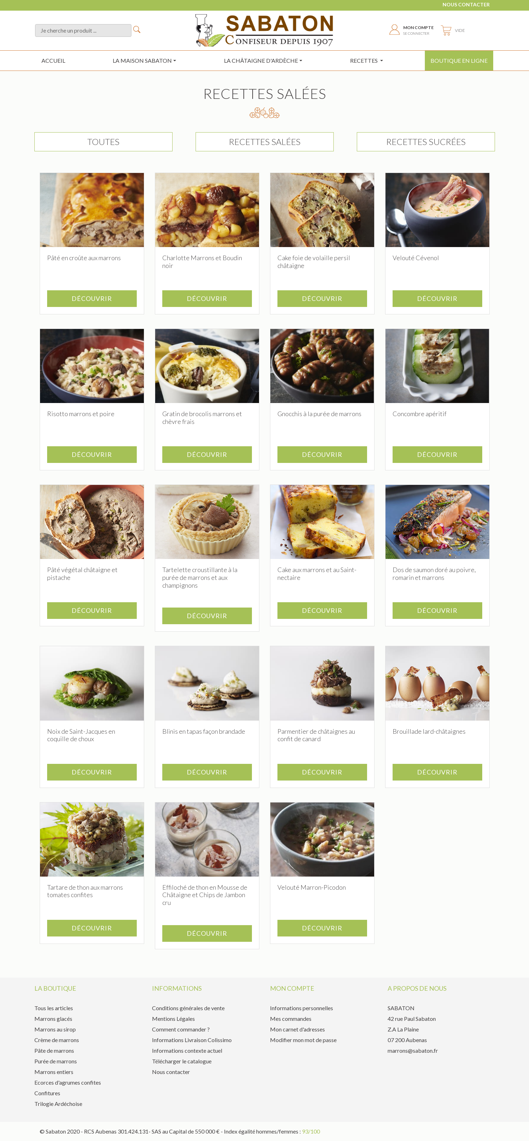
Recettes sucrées (426, 141)
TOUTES (103, 141)
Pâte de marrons (54, 1050)
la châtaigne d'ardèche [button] (261, 60)
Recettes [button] (364, 60)
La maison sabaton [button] (142, 60)
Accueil (53, 60)
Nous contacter (466, 4)
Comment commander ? (181, 1029)
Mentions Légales (173, 1018)
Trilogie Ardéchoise (58, 1103)
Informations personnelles (301, 1008)
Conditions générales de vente (188, 1008)
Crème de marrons (56, 1039)
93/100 (311, 1131)
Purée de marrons (55, 1061)
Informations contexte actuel (187, 1050)
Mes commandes (290, 1018)
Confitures (47, 1093)
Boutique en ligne (459, 60)
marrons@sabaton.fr (413, 1050)
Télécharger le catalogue (182, 1061)
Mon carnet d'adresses (297, 1029)
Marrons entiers (53, 1071)
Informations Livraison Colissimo (192, 1039)
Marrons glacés (53, 1018)
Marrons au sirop (55, 1029)
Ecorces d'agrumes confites (67, 1082)
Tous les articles (53, 1008)
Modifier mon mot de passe (303, 1039)
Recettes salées (264, 141)
